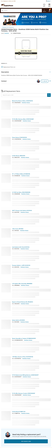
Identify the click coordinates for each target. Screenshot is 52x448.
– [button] (50, 72)
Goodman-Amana (26, 102)
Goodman (6, 33)
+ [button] (50, 81)
